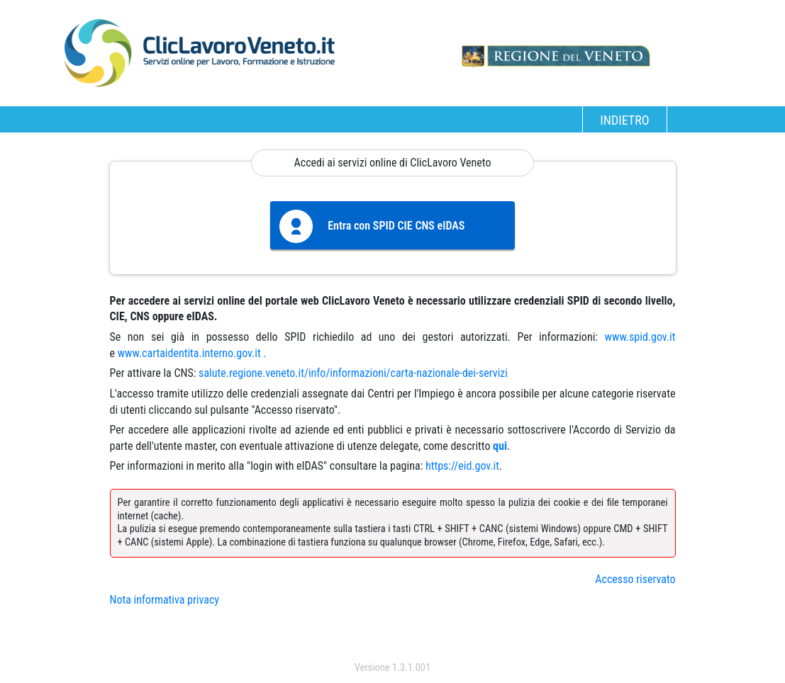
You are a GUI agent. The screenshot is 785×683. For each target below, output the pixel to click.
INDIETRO (624, 120)
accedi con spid (392, 639)
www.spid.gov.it (640, 337)
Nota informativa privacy (164, 599)
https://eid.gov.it (462, 466)
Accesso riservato (635, 579)
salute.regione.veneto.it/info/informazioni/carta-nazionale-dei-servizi (353, 373)
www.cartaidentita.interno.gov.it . (192, 353)
